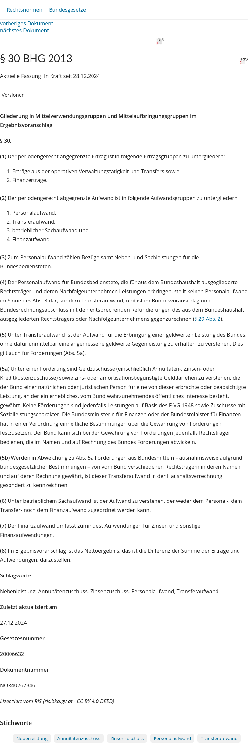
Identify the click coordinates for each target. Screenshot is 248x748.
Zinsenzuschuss (127, 738)
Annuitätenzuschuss (78, 738)
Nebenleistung (32, 738)
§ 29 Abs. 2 (208, 318)
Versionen (13, 94)
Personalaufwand (172, 738)
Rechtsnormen (24, 9)
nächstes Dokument (24, 30)
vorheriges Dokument (26, 23)
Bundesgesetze (67, 9)
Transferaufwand (219, 738)
